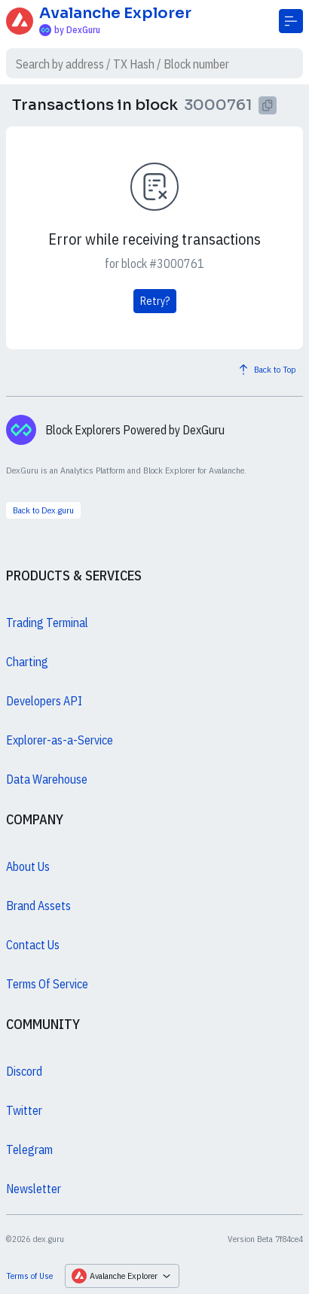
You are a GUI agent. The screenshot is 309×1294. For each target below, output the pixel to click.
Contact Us (33, 944)
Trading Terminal (47, 622)
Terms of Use (29, 1275)
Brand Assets (38, 905)
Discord (24, 1071)
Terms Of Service (47, 983)
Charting (27, 661)
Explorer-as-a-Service (59, 739)
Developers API (44, 700)
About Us (28, 866)
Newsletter (33, 1188)
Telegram (29, 1149)
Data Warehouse (46, 779)
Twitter (24, 1110)
